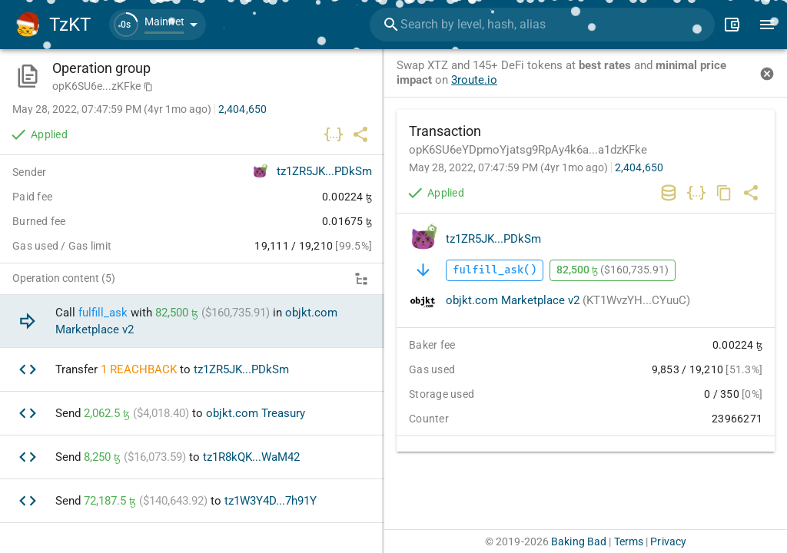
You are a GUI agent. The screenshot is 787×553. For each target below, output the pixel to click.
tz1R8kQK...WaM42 (251, 457)
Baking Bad (578, 541)
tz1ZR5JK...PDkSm (493, 239)
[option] (192, 321)
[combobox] (542, 24)
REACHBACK (143, 369)
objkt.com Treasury (255, 413)
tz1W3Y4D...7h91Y (270, 501)
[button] (157, 24)
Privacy (668, 541)
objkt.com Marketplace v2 (568, 300)
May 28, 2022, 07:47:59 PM (508, 167)
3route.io (474, 80)
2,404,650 (639, 167)
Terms (629, 541)
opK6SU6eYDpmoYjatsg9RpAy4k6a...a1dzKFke (528, 150)
